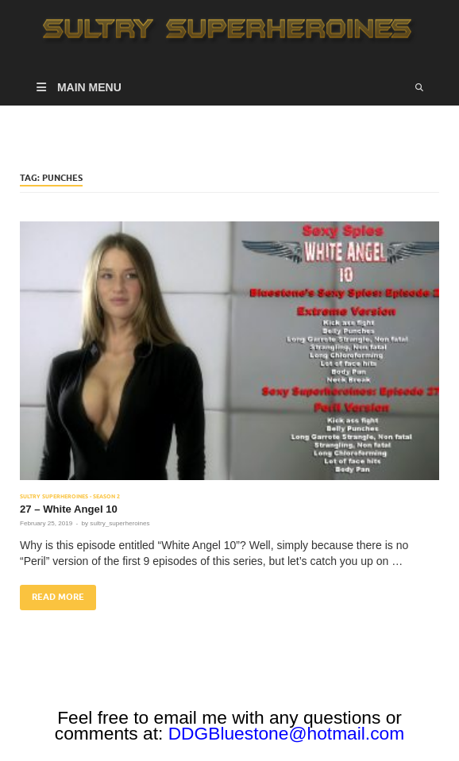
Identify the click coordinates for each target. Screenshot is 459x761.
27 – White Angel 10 (69, 509)
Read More (52, 593)
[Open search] (419, 87)
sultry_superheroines (119, 523)
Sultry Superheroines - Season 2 (70, 496)
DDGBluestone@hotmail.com (286, 733)
